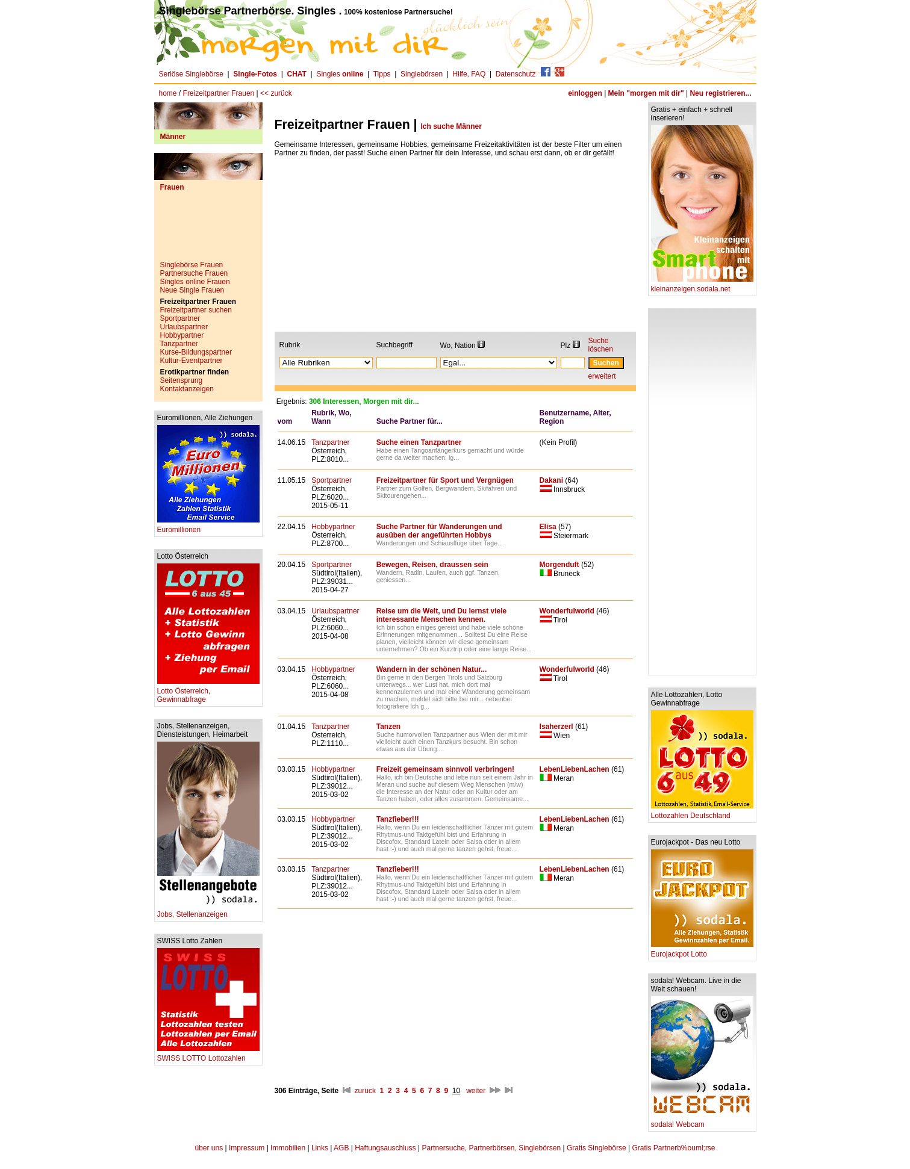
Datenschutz (516, 74)
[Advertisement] (208, 230)
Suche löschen (600, 344)
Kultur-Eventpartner (191, 360)
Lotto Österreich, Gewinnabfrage (208, 692)
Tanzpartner (179, 344)
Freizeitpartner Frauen (219, 93)
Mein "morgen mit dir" (646, 93)
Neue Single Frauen (192, 290)
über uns (209, 1148)
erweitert (602, 376)
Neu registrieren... (720, 93)
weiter (475, 1091)
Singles (340, 74)
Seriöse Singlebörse (191, 74)
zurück (365, 1091)
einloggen (585, 93)
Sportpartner (180, 318)
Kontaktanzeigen (187, 389)
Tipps (382, 74)
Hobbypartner (182, 335)
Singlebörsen (421, 74)
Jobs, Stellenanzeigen (208, 911)
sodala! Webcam (702, 1121)
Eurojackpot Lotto (702, 950)
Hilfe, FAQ (469, 74)
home (168, 93)
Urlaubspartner (184, 327)
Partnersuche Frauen (194, 273)
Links (319, 1148)
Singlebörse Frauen (191, 265)
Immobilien (287, 1148)
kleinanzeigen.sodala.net (702, 285)
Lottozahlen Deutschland (702, 812)
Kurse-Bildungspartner (196, 352)
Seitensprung (181, 380)
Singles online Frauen (195, 282)
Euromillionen (208, 526)
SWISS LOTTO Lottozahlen (208, 1054)
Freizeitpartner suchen (196, 310)
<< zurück (276, 93)
